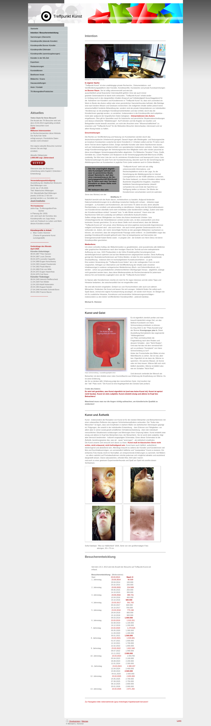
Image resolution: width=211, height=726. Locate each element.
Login (179, 721)
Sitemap (84, 721)
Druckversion (73, 721)
